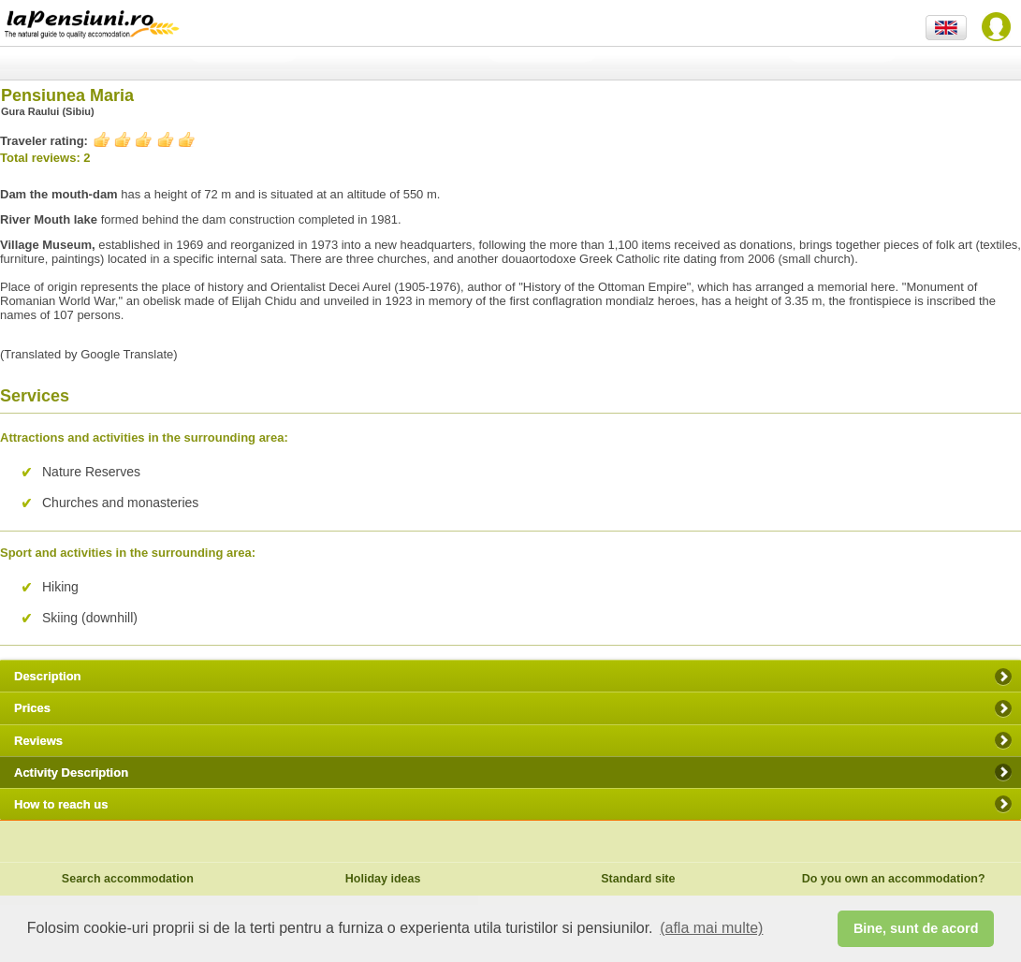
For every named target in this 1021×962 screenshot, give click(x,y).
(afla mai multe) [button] (711, 928)
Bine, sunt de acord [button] (916, 928)
